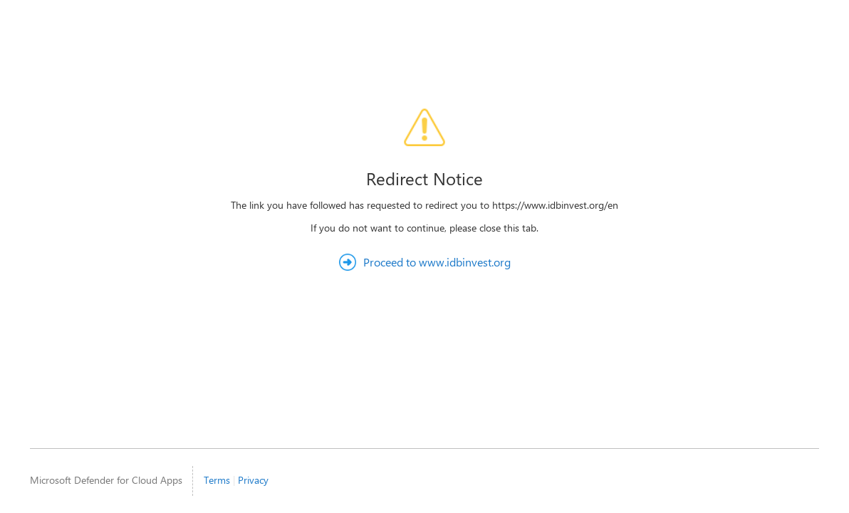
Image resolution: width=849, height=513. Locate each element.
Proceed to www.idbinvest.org (437, 261)
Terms (217, 480)
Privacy (253, 480)
